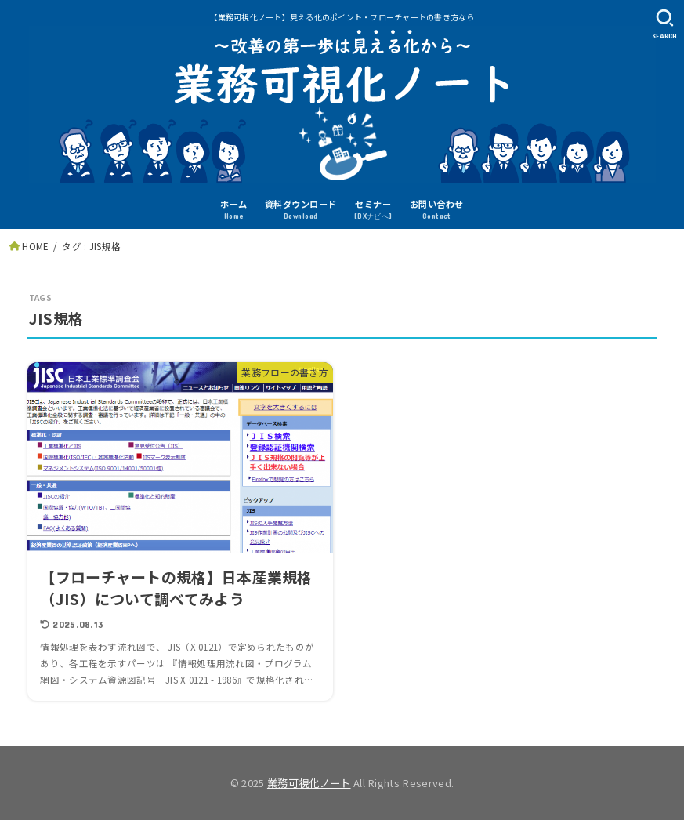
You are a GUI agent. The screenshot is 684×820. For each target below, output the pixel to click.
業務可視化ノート (309, 782)
